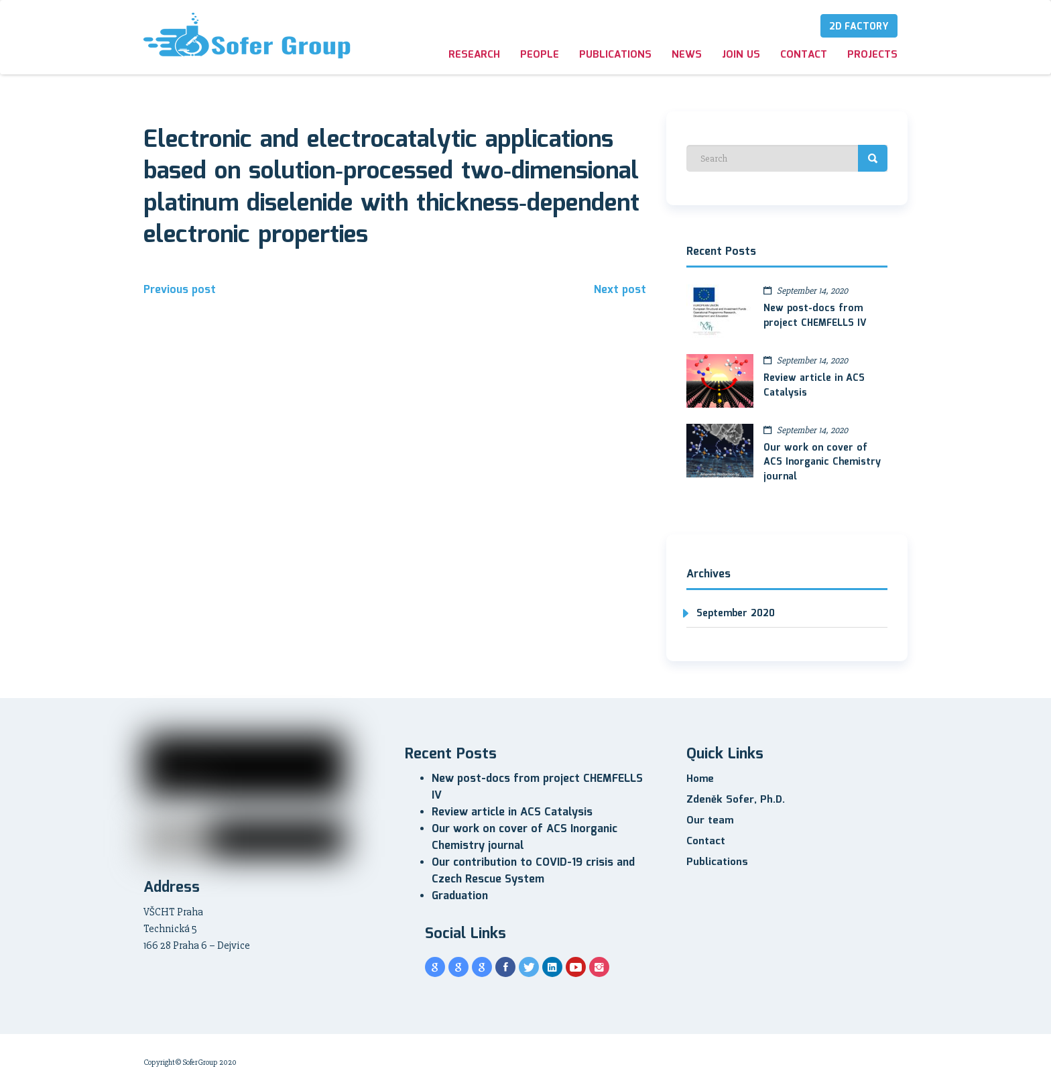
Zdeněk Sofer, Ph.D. (735, 800)
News (687, 55)
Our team (709, 821)
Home (700, 779)
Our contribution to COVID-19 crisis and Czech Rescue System (533, 871)
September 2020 (735, 613)
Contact (803, 55)
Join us (741, 55)
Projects (872, 55)
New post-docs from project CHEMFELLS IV (815, 316)
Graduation (460, 896)
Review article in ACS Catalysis (814, 385)
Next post (620, 290)
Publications (615, 55)
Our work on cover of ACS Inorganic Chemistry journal (822, 463)
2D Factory (859, 26)
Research (474, 55)
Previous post (179, 290)
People (539, 55)
